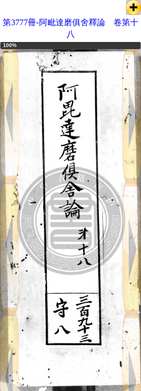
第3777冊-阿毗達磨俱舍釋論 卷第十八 (70, 28)
